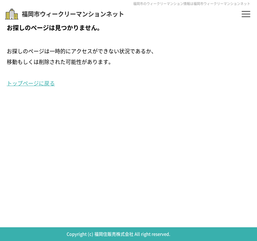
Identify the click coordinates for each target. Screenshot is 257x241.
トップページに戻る (31, 83)
